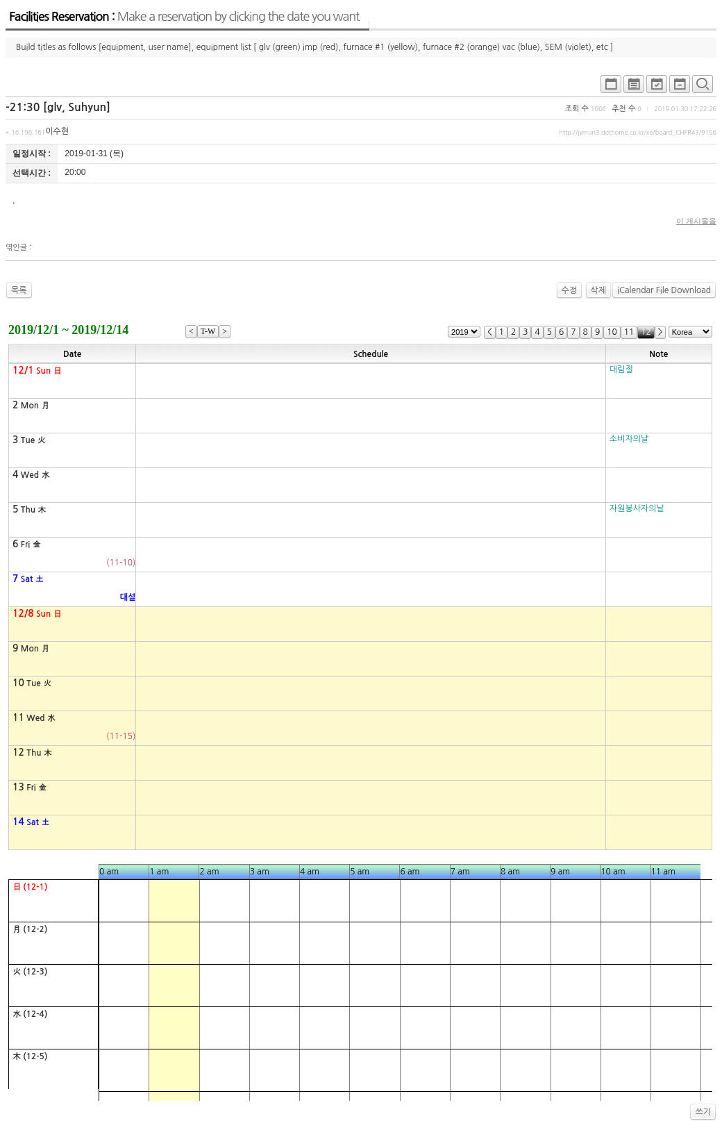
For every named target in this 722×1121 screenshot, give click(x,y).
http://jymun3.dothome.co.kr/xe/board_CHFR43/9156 (637, 132)
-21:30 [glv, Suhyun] (58, 107)
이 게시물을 (696, 221)
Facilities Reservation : (184, 16)
